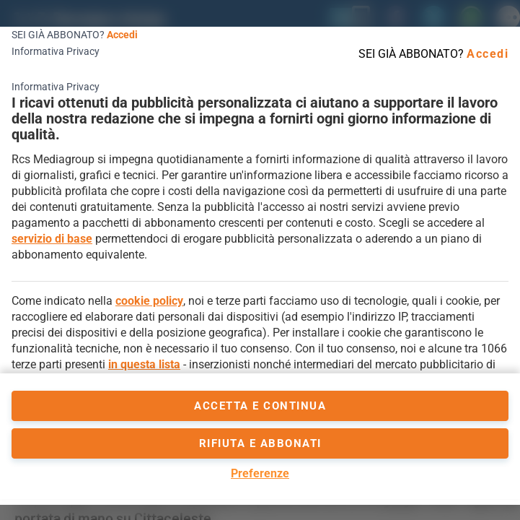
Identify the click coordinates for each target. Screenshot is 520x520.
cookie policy (149, 301)
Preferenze (260, 473)
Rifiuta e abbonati (260, 443)
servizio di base (52, 239)
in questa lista (144, 364)
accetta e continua (260, 405)
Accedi (122, 34)
